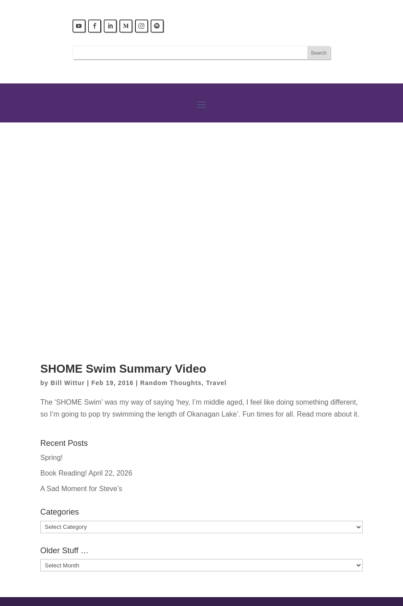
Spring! (51, 457)
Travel (216, 382)
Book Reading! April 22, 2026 (86, 473)
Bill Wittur (68, 382)
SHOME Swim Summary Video (123, 368)
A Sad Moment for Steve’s (81, 488)
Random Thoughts (171, 382)
